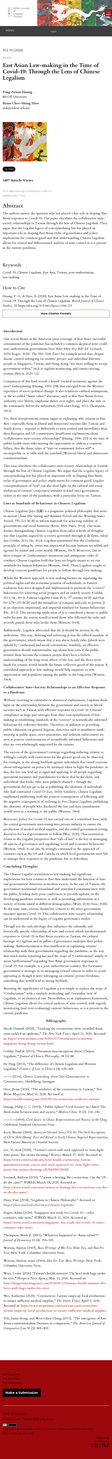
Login (54, 31)
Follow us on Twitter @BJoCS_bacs (28, 1419)
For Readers (11, 1374)
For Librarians (12, 1383)
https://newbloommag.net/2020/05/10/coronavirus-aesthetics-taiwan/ (51, 1099)
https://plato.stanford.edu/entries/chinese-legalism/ (39, 1205)
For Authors (11, 1378)
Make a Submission (21, 1393)
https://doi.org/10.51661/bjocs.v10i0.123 (30, 191)
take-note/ (25, 1227)
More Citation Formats (56, 313)
